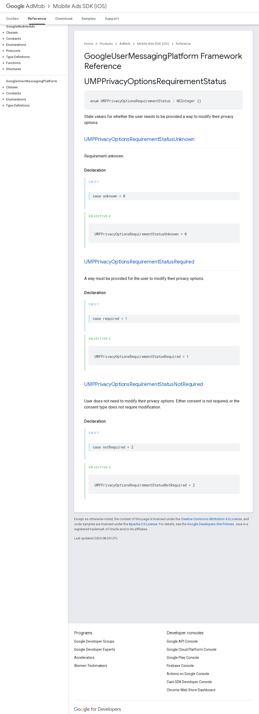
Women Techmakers (90, 666)
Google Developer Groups (94, 641)
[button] (33, 33)
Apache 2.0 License (143, 524)
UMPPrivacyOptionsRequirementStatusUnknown (139, 139)
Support (112, 18)
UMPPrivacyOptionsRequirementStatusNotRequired (143, 384)
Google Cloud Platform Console (192, 649)
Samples (88, 18)
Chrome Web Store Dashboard (191, 690)
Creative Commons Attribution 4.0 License (211, 519)
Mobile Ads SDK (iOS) (80, 6)
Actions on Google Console (188, 674)
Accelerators (84, 658)
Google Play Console (183, 658)
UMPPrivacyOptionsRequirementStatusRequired (139, 262)
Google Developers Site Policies (210, 524)
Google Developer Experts (94, 649)
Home (88, 44)
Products (106, 44)
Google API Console (182, 641)
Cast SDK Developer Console (189, 682)
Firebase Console (180, 666)
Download (63, 18)
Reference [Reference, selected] (37, 18)
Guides (12, 18)
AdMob (25, 6)
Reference (183, 44)
